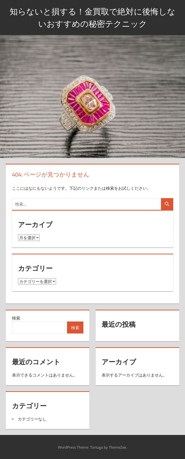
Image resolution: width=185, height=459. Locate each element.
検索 (16, 318)
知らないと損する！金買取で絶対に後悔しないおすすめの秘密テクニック (92, 17)
